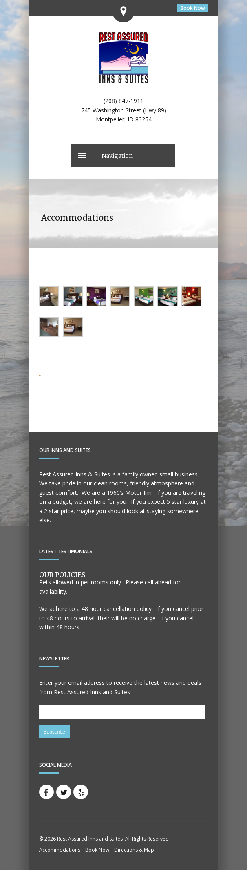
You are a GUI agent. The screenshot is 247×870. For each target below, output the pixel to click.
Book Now (193, 7)
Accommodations (59, 849)
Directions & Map (134, 849)
